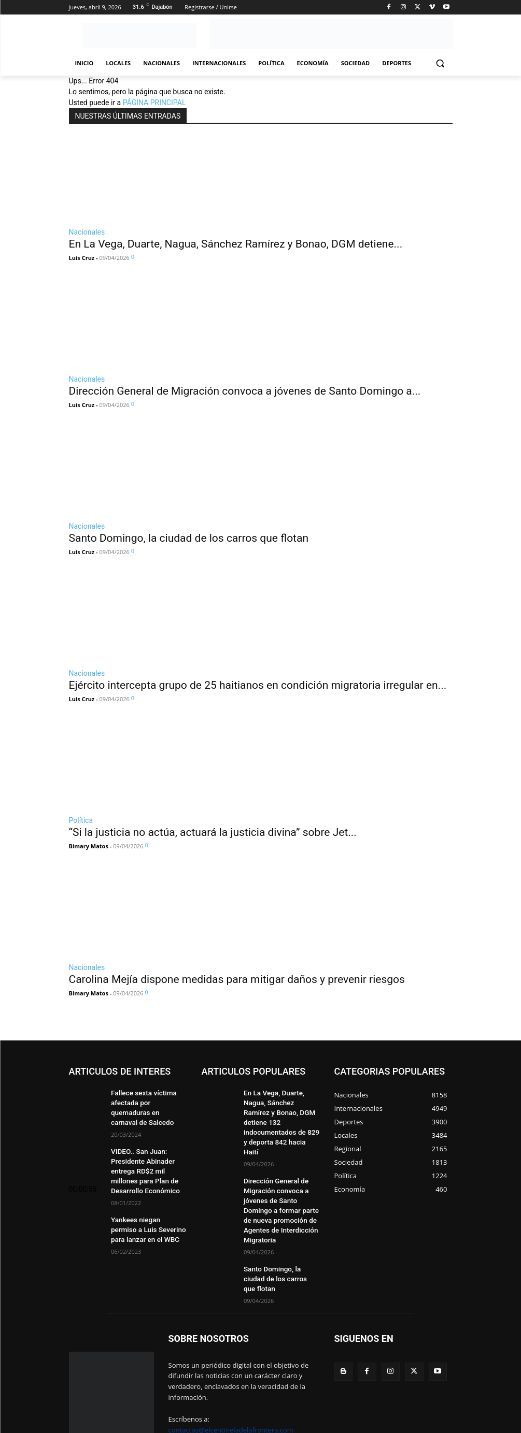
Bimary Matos (88, 846)
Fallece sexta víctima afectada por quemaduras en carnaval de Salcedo (146, 1101)
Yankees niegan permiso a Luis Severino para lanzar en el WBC (147, 1208)
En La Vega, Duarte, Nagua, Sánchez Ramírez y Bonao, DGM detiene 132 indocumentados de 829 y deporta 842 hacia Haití (281, 1110)
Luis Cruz (82, 258)
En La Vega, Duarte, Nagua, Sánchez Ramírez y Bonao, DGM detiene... (236, 244)
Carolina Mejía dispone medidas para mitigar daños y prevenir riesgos (237, 979)
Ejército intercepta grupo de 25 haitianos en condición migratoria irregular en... (258, 685)
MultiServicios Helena (218, 1413)
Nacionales (87, 232)
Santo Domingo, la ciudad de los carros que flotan (189, 538)
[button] (440, 63)
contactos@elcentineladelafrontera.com (230, 1375)
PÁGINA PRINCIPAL (154, 102)
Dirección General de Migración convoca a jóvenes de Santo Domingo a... (245, 391)
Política (81, 820)
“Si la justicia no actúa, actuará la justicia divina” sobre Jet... (213, 832)
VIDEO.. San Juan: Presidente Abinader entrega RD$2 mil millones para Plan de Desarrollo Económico (147, 1155)
